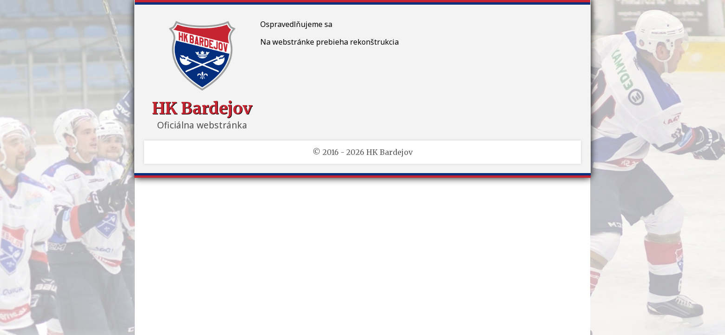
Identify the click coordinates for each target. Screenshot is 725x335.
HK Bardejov (202, 108)
